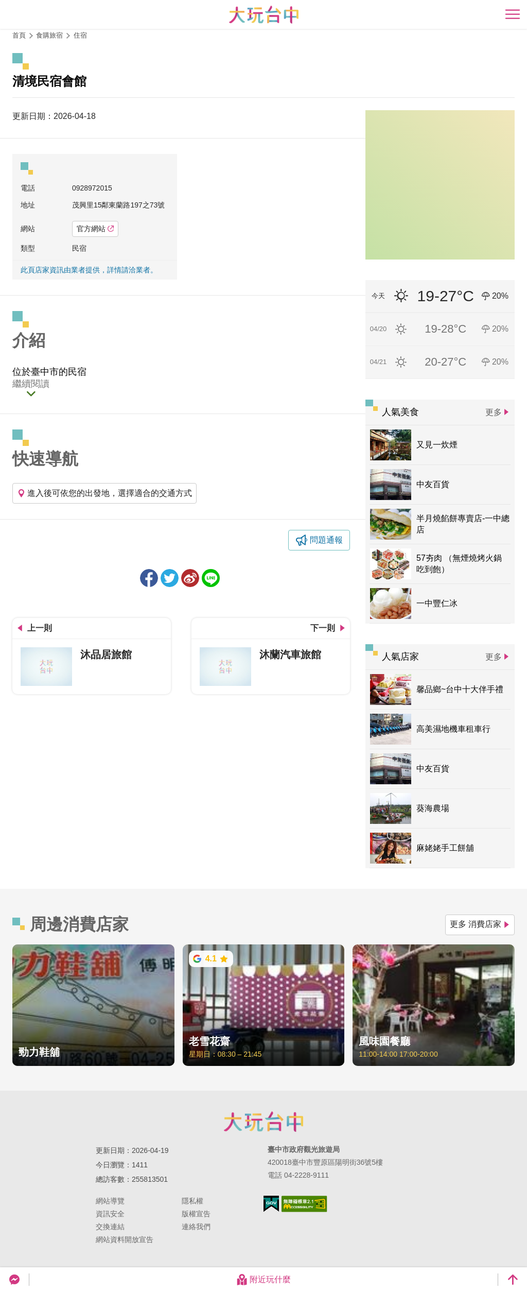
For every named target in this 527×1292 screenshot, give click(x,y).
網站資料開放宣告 (124, 1239)
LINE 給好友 (211, 578)
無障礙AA (304, 1204)
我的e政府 (271, 1204)
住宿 (80, 35)
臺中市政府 (263, 1121)
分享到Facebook (149, 578)
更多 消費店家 (480, 924)
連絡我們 (196, 1226)
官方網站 (95, 229)
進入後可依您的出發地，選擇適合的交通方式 (104, 493)
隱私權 (192, 1201)
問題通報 (326, 540)
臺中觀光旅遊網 (263, 15)
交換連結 (110, 1226)
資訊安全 (110, 1214)
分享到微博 (190, 578)
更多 (493, 412)
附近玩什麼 (263, 1279)
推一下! (170, 578)
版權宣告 (196, 1214)
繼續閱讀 (30, 384)
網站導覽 (110, 1201)
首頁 (19, 35)
